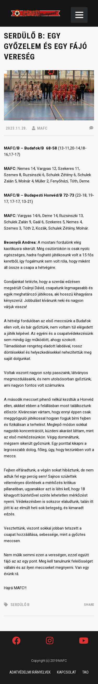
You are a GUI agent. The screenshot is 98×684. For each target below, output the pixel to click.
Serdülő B (20, 604)
